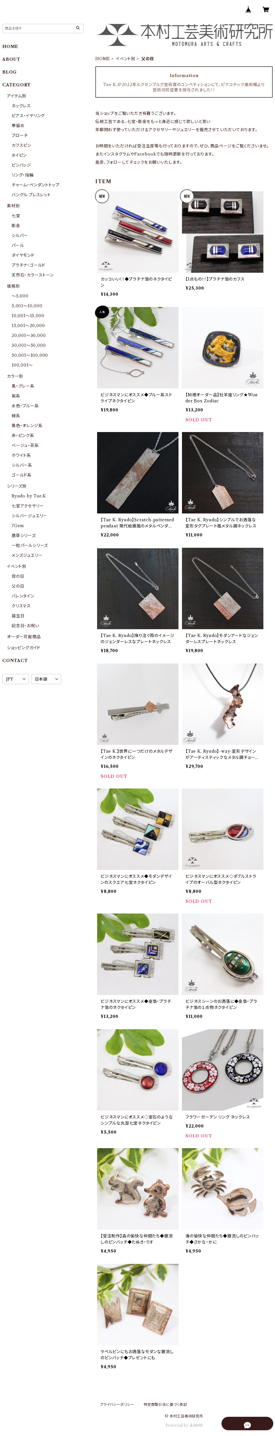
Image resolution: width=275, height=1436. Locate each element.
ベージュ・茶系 (25, 445)
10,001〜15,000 (28, 315)
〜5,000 (20, 296)
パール (18, 245)
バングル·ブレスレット (31, 194)
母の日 (18, 576)
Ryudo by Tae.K (29, 496)
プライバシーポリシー (117, 1404)
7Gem (18, 525)
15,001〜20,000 (28, 325)
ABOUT (11, 59)
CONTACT (15, 660)
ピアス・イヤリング (28, 115)
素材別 (13, 205)
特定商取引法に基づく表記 (165, 1404)
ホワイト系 (21, 455)
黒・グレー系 (23, 386)
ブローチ (20, 135)
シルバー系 (22, 465)
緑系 (16, 415)
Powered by (184, 1425)
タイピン (19, 155)
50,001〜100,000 (30, 355)
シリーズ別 (17, 486)
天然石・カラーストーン (33, 275)
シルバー (20, 235)
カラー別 (15, 376)
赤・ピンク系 (23, 435)
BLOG (9, 72)
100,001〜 (22, 365)
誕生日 (18, 615)
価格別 (13, 286)
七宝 (16, 215)
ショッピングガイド (23, 647)
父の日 (18, 586)
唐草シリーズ (24, 535)
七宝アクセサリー (28, 506)
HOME (102, 58)
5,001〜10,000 (27, 305)
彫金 (16, 225)
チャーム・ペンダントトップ (35, 185)
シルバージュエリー (29, 515)
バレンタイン (23, 596)
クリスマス (21, 606)
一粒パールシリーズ (30, 545)
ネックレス (21, 105)
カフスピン (21, 145)
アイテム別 (16, 96)
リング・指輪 (23, 175)
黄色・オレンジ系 (27, 425)
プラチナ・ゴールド (28, 265)
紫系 (16, 396)
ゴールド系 (22, 475)
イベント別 (125, 58)
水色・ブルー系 (25, 405)
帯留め (18, 125)
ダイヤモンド (23, 255)
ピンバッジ (21, 165)
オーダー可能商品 (24, 636)
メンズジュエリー (27, 555)
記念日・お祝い (25, 625)
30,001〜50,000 (29, 345)
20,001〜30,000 (29, 335)
